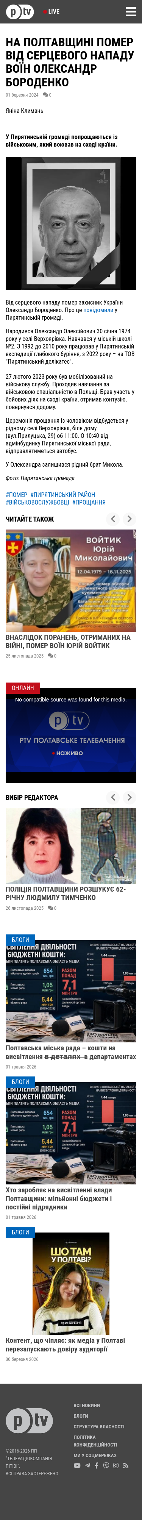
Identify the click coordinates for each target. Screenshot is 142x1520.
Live (51, 11)
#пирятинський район (62, 494)
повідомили (99, 310)
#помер (16, 494)
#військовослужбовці (37, 502)
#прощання (89, 502)
